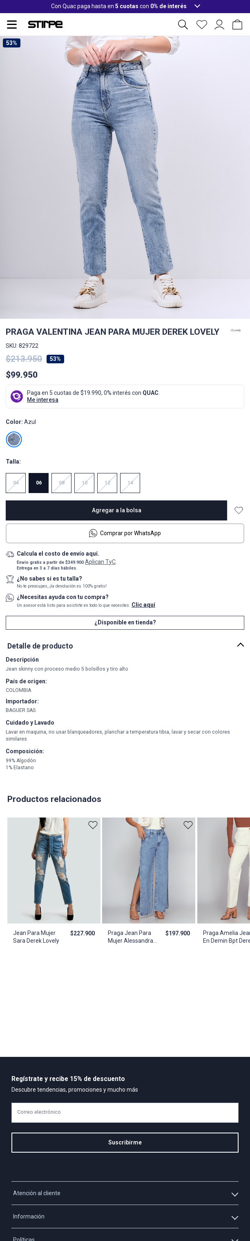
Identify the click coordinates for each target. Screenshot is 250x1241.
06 (39, 483)
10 (84, 483)
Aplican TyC (100, 562)
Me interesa (42, 399)
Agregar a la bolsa (116, 510)
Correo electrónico (39, 1112)
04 (16, 483)
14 (130, 483)
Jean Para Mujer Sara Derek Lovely (36, 937)
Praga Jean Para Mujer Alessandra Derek (130, 937)
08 (62, 483)
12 (107, 483)
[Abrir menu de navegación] (12, 24)
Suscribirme (125, 1142)
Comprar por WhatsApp (125, 533)
